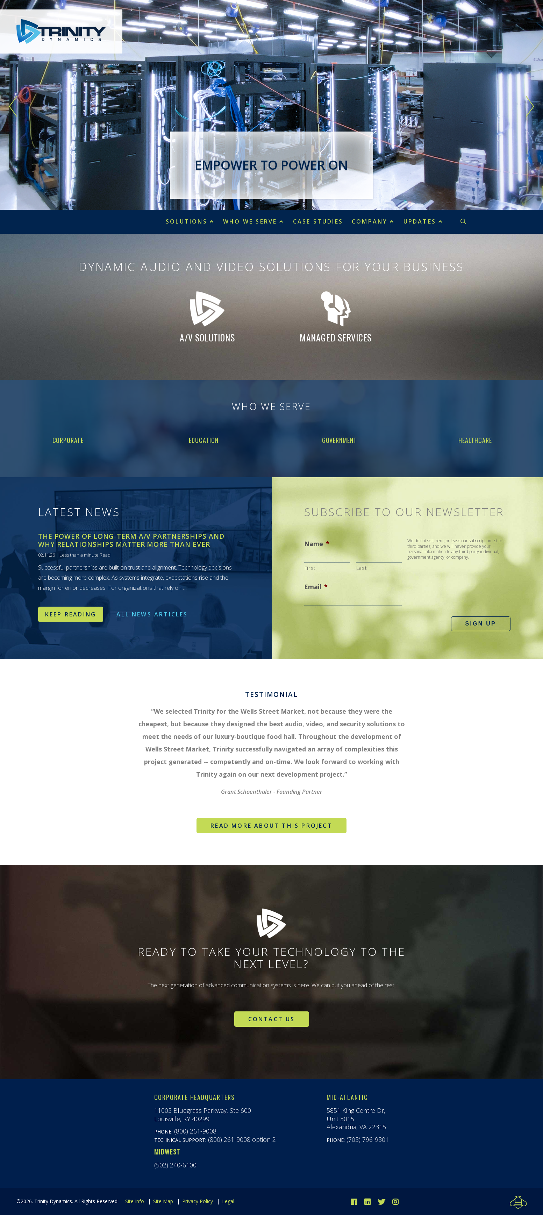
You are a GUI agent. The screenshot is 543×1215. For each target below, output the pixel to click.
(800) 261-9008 (195, 1131)
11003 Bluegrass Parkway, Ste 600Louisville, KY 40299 (202, 1114)
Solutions (186, 221)
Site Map (163, 1201)
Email (316, 587)
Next (530, 106)
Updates (419, 221)
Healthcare (475, 440)
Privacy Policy (197, 1201)
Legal (228, 1201)
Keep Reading (70, 614)
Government (339, 440)
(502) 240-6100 (175, 1165)
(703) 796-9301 (367, 1139)
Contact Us (271, 1019)
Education (203, 440)
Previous (13, 106)
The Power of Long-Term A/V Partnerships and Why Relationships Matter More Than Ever (131, 540)
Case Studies (318, 221)
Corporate (68, 440)
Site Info (134, 1201)
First (310, 567)
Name (316, 544)
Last (361, 567)
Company (369, 221)
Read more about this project (271, 825)
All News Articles (152, 614)
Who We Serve (250, 221)
